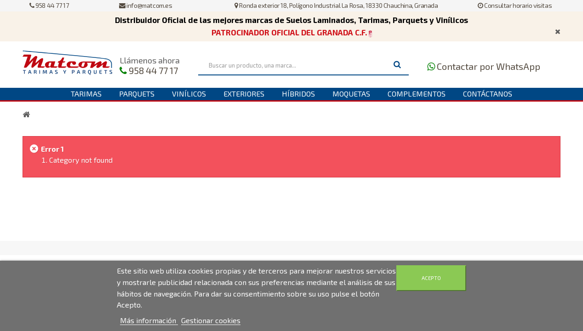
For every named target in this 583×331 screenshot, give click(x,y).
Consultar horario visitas (515, 5)
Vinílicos (189, 93)
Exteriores (243, 93)
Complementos (417, 93)
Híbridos (298, 93)
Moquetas (351, 93)
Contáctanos (487, 93)
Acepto (431, 278)
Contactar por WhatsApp (488, 66)
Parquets (136, 93)
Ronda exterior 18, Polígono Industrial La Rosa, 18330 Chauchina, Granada (336, 5)
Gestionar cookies (210, 320)
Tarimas (86, 93)
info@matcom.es (145, 5)
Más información (149, 320)
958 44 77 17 (49, 5)
